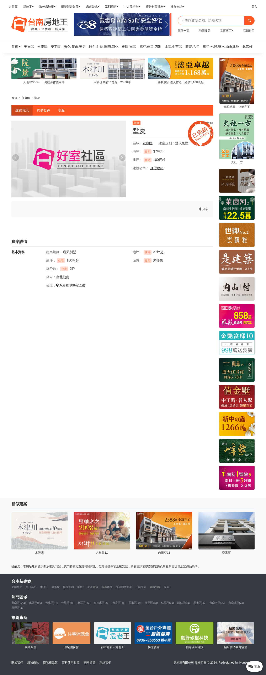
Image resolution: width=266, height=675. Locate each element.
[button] (17, 47)
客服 (61, 110)
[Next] (166, 24)
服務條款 (33, 662)
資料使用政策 (70, 662)
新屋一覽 (183, 30)
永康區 (25, 98)
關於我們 (17, 662)
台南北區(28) (236, 602)
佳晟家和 (68, 587)
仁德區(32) (167, 602)
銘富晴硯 (92, 587)
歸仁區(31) (183, 602)
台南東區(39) (101, 602)
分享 (203, 209)
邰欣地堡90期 (124, 587)
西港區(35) (135, 602)
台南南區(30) (217, 602)
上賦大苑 (140, 587)
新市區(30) (199, 602)
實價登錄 (43, 110)
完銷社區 (249, 30)
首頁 (14, 98)
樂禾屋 (56, 587)
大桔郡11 (16, 587)
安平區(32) (151, 602)
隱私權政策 (50, 662)
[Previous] (78, 24)
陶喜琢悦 (107, 587)
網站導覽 (89, 662)
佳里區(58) (67, 602)
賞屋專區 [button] (226, 30)
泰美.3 (167, 587)
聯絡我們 (105, 662)
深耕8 (80, 587)
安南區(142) (18, 602)
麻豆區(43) (84, 602)
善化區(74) (51, 602)
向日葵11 (31, 587)
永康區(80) (35, 602)
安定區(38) (119, 602)
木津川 (44, 587)
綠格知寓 (155, 587)
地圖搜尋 (205, 30)
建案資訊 (22, 110)
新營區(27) (17, 607)
